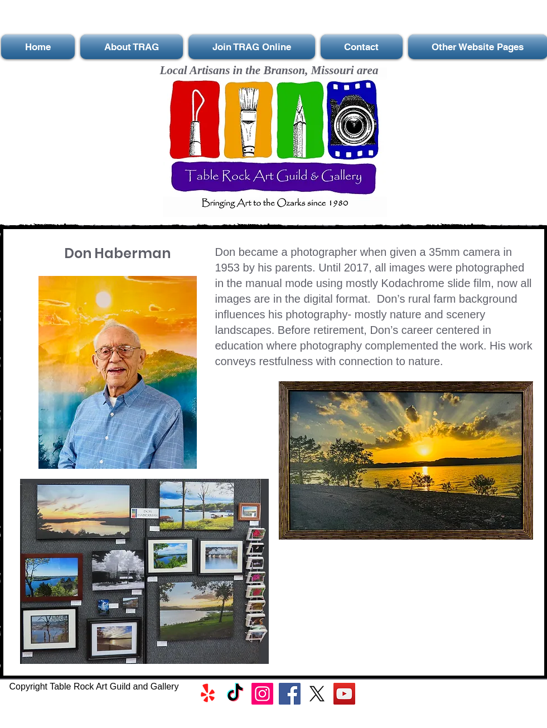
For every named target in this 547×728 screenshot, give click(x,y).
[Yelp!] (208, 694)
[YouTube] (344, 694)
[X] (317, 694)
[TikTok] (235, 694)
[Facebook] (290, 694)
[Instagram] (262, 694)
